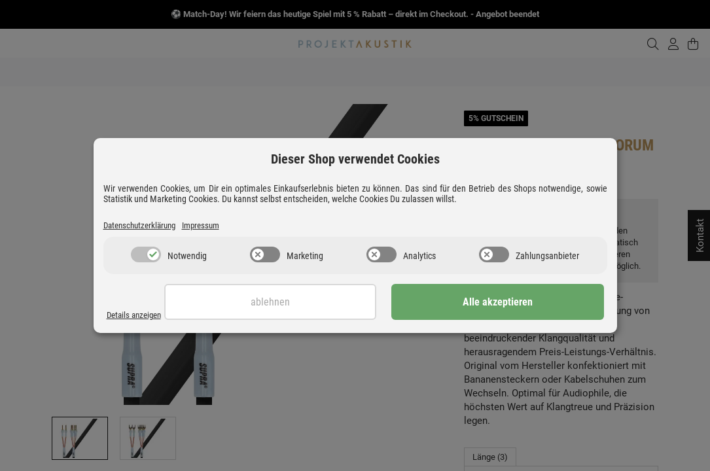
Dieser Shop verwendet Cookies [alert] (355, 158)
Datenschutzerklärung (145, 226)
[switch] (146, 256)
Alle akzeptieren (538, 303)
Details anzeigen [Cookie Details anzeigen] (138, 315)
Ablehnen (392, 303)
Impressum (215, 226)
